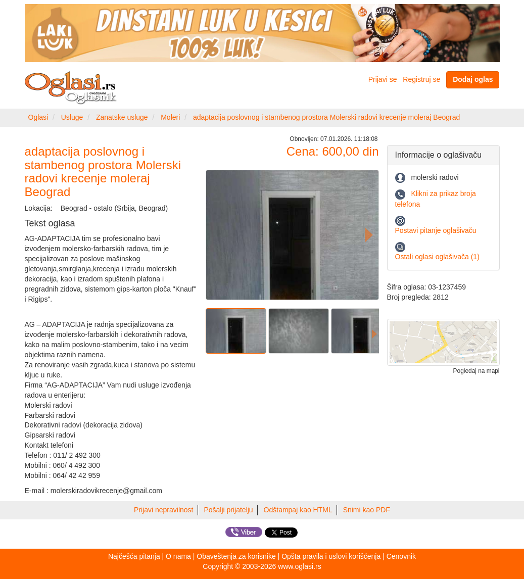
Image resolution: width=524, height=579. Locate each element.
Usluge (72, 117)
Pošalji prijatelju (228, 510)
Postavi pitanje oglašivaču (436, 230)
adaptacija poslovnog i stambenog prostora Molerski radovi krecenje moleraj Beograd (326, 117)
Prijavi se (382, 79)
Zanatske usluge (122, 117)
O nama (178, 556)
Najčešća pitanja (134, 556)
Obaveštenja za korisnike (236, 556)
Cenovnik (401, 556)
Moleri (170, 117)
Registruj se (421, 79)
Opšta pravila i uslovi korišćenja (330, 556)
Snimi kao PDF (366, 510)
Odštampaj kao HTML (298, 510)
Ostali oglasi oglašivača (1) (437, 257)
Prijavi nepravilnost (164, 510)
